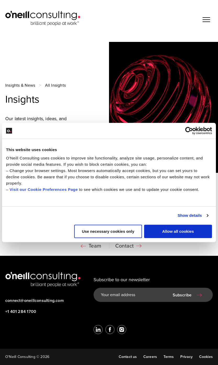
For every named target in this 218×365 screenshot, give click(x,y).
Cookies (206, 357)
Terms (169, 357)
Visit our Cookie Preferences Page (44, 189)
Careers (150, 357)
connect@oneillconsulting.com (34, 300)
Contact (124, 247)
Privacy (186, 357)
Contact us (128, 357)
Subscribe (182, 295)
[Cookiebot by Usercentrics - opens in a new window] (189, 131)
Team (95, 247)
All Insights (55, 85)
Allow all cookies (178, 231)
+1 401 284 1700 (20, 311)
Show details (190, 215)
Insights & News (20, 85)
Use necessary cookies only (108, 231)
